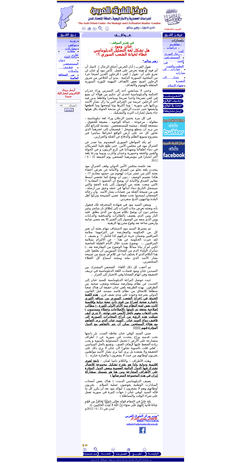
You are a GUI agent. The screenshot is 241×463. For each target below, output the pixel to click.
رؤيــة (73, 40)
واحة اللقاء (70, 57)
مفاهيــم (175, 44)
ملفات (71, 51)
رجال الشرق (172, 54)
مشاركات (71, 48)
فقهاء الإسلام (176, 85)
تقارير (74, 54)
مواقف (72, 45)
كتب (181, 51)
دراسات (172, 47)
